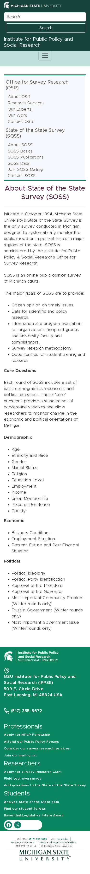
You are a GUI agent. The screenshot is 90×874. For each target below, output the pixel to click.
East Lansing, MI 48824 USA (34, 695)
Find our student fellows (25, 808)
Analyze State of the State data (31, 802)
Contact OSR (20, 121)
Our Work (17, 115)
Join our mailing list (20, 755)
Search (46, 28)
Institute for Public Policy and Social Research (38, 42)
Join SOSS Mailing (25, 169)
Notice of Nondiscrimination (58, 842)
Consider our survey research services (37, 748)
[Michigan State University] (45, 855)
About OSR (19, 97)
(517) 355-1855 (38, 839)
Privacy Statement (23, 842)
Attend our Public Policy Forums (31, 741)
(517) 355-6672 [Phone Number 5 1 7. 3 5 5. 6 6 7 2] (26, 711)
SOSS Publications (26, 157)
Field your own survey (22, 778)
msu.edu (63, 839)
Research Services (26, 103)
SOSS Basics (20, 151)
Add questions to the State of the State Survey (45, 785)
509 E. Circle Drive (23, 689)
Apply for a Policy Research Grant (33, 772)
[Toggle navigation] (45, 55)
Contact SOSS (22, 176)
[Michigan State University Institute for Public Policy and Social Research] (32, 656)
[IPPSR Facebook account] (9, 824)
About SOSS (20, 145)
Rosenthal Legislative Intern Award (34, 815)
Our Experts (20, 109)
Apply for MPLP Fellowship (27, 734)
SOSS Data (18, 163)
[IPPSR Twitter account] (17, 824)
